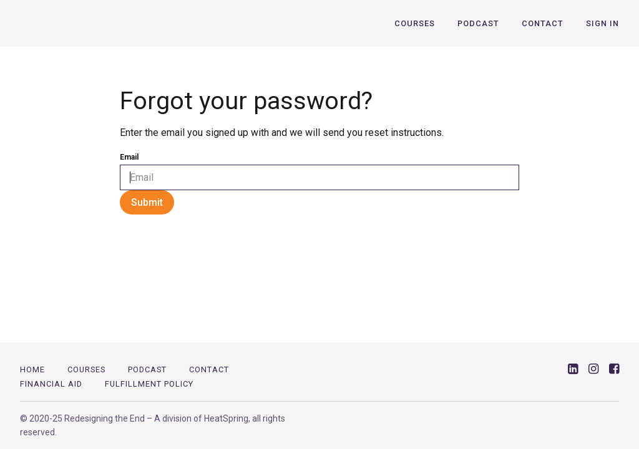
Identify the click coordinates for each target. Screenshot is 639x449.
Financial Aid (51, 384)
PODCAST (147, 369)
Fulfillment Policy (149, 384)
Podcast (478, 23)
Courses (414, 23)
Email (129, 157)
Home (32, 369)
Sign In (602, 23)
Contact (542, 23)
